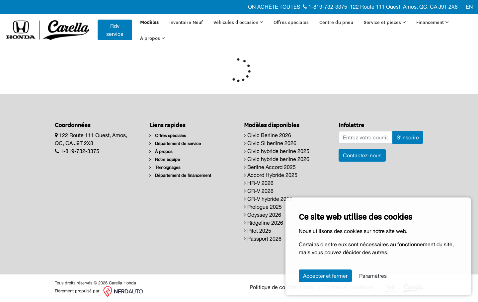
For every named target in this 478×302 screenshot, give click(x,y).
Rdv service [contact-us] (114, 30)
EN (469, 7)
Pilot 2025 (257, 231)
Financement (432, 22)
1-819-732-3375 (325, 7)
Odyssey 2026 (262, 215)
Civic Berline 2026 (267, 135)
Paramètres (373, 276)
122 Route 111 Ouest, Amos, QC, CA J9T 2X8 (404, 7)
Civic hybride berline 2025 (276, 151)
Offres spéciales (291, 22)
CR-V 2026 (259, 191)
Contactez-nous (362, 155)
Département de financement (180, 175)
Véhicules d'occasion (238, 22)
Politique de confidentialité (281, 287)
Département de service (175, 143)
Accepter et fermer (325, 276)
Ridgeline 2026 (263, 223)
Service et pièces (385, 22)
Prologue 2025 (263, 207)
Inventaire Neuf (186, 22)
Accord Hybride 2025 (270, 175)
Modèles (149, 22)
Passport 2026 (262, 239)
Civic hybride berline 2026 (276, 159)
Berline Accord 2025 (270, 167)
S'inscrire (408, 137)
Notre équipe (164, 159)
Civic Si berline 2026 (270, 143)
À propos (152, 38)
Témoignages (164, 167)
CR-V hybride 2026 (268, 199)
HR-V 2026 (259, 183)
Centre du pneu (336, 22)
